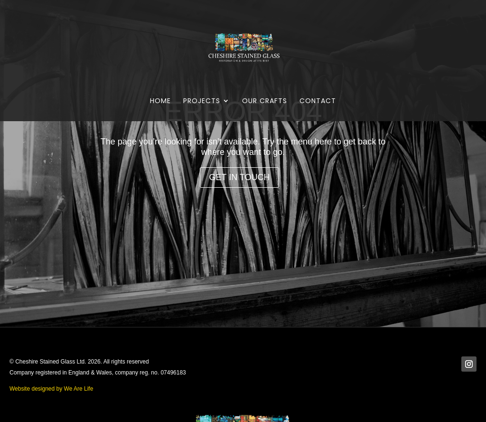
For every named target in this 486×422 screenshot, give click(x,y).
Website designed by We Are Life (51, 388)
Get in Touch (239, 177)
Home (160, 101)
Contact (317, 101)
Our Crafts (264, 101)
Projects (201, 101)
